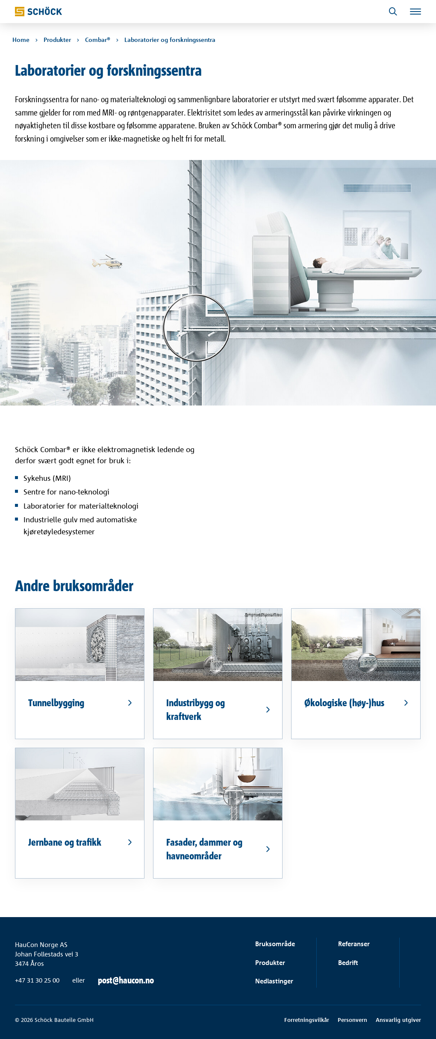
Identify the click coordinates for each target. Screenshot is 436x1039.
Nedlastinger (274, 981)
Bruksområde (275, 944)
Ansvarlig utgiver (398, 1019)
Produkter (270, 963)
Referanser (354, 944)
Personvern (352, 1019)
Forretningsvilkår (306, 1019)
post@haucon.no (126, 980)
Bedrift (348, 963)
